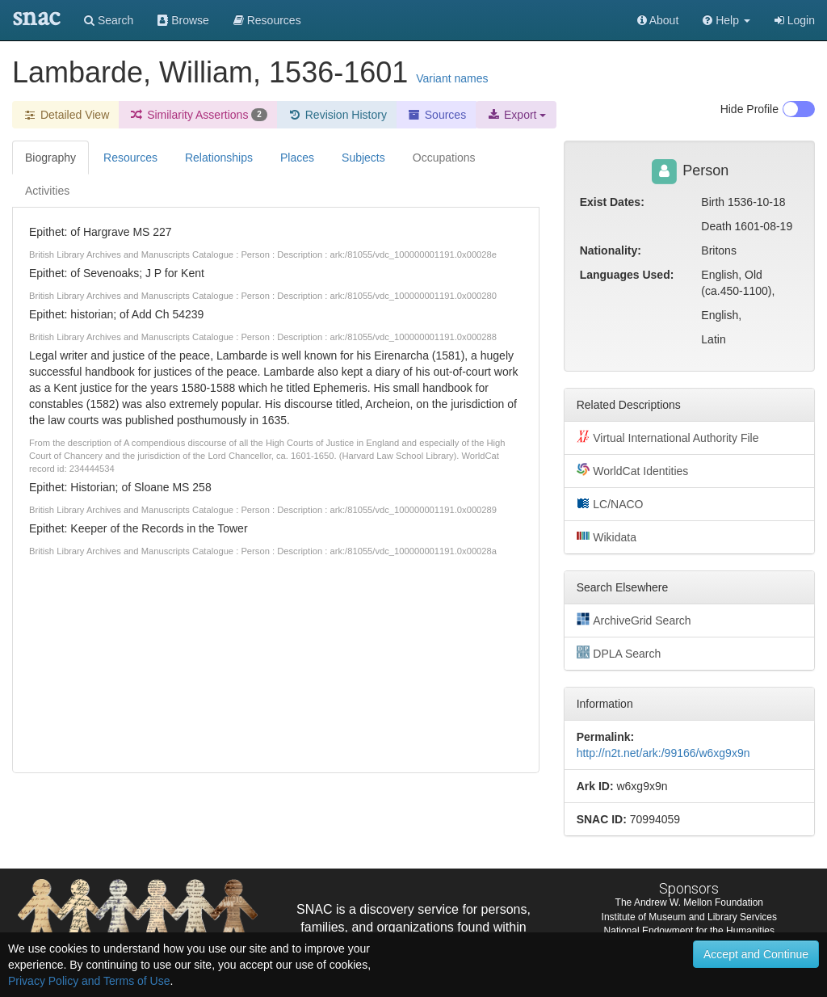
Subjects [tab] (363, 157)
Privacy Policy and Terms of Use (89, 980)
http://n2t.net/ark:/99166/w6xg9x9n (663, 753)
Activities (47, 190)
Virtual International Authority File (668, 437)
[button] (726, 20)
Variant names (452, 78)
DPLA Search (619, 653)
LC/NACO (610, 503)
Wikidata (606, 536)
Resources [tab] (130, 157)
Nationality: (610, 250)
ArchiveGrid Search (634, 619)
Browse (183, 20)
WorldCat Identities (633, 470)
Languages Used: (627, 274)
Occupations (444, 157)
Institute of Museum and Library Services (689, 917)
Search (108, 20)
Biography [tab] (50, 157)
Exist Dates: (612, 202)
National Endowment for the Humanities (689, 930)
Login (795, 20)
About (658, 20)
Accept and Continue (755, 954)
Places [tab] (297, 157)
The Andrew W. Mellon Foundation (689, 902)
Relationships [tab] (219, 157)
